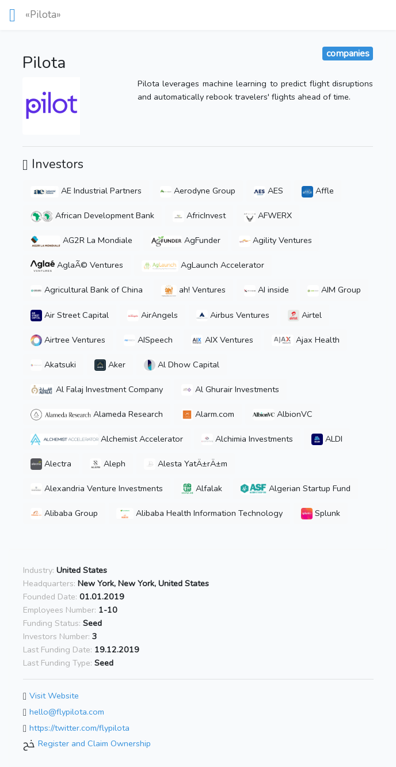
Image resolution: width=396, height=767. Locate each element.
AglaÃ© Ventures (77, 265)
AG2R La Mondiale (81, 240)
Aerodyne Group (197, 190)
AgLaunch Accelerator (203, 265)
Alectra (51, 463)
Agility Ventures (275, 240)
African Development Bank (92, 215)
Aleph (107, 463)
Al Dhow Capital (181, 364)
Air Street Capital (70, 315)
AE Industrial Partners (86, 190)
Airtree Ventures (68, 339)
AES (268, 190)
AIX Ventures (222, 339)
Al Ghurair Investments (230, 389)
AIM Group (334, 289)
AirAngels (152, 315)
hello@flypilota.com (66, 711)
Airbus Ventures (232, 315)
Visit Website (54, 696)
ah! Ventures (193, 289)
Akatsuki (53, 364)
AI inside (266, 289)
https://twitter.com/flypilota (79, 728)
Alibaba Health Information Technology (199, 513)
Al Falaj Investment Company (97, 389)
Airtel (305, 315)
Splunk (320, 513)
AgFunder (185, 240)
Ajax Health (306, 339)
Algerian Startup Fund (295, 488)
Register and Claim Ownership (94, 744)
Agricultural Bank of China (87, 289)
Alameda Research (97, 414)
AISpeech (148, 339)
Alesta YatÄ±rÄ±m (185, 463)
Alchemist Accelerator (107, 439)
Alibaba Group (64, 513)
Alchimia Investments (247, 439)
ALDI (326, 439)
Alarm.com (207, 414)
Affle (318, 190)
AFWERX (268, 215)
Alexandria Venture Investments (97, 488)
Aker (109, 364)
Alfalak (201, 488)
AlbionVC (283, 414)
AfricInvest (199, 215)
